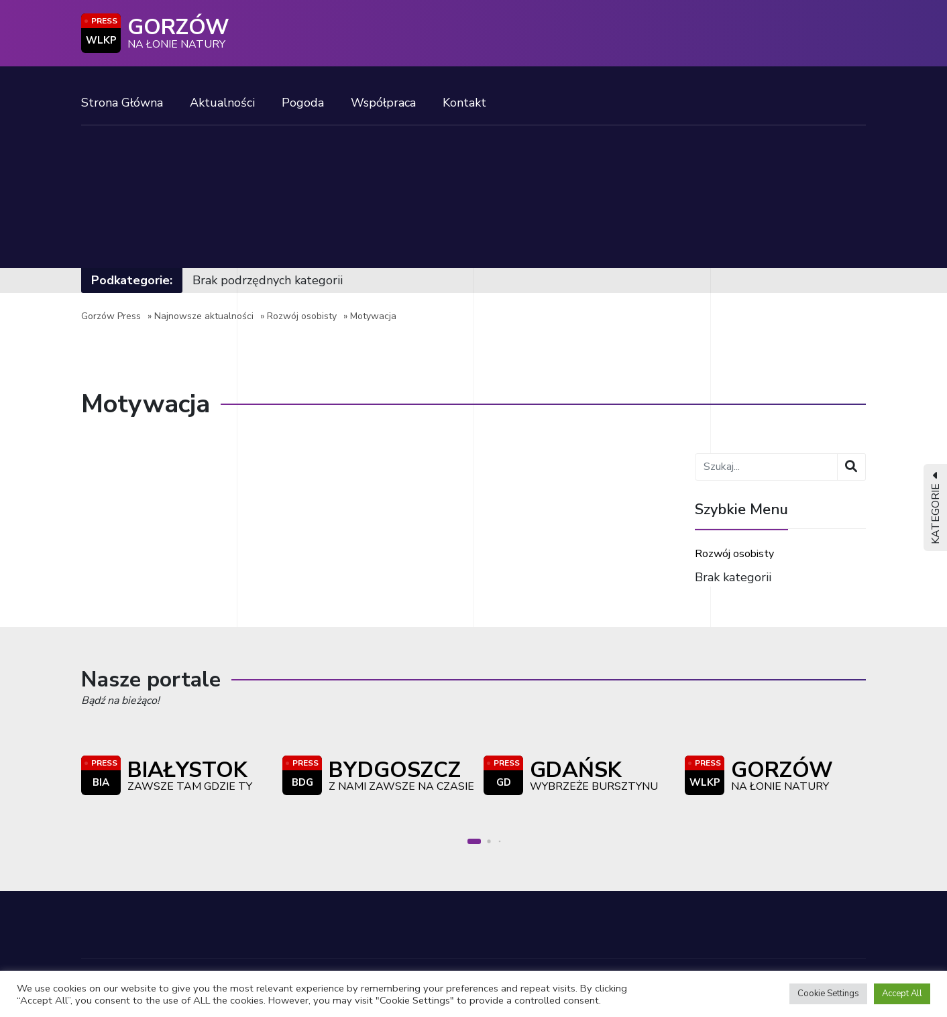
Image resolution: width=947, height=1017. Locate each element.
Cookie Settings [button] (828, 994)
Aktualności (222, 103)
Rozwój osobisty (302, 316)
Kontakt (464, 103)
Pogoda (303, 103)
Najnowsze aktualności (204, 316)
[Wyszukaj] (851, 467)
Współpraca (383, 103)
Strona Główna (122, 103)
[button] (474, 841)
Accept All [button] (902, 994)
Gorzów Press (111, 316)
